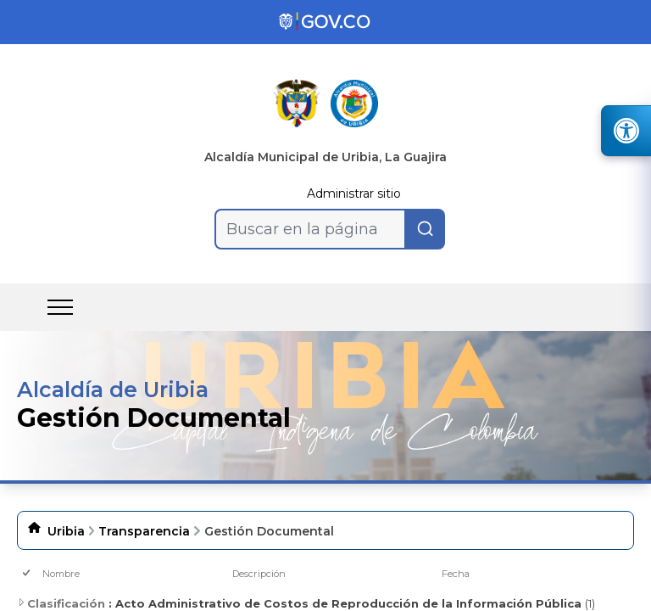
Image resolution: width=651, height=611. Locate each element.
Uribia (66, 531)
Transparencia (144, 531)
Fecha (456, 574)
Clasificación (61, 603)
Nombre (61, 574)
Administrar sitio (354, 193)
